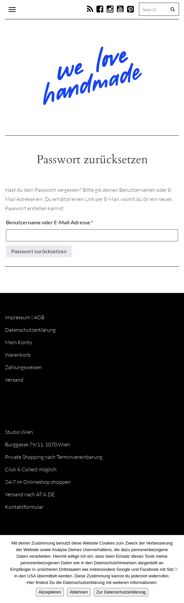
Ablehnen (79, 592)
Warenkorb (18, 354)
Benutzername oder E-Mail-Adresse (64, 221)
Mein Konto (18, 342)
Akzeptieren (50, 592)
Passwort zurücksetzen (38, 251)
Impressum (17, 317)
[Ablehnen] (175, 569)
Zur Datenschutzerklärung (121, 592)
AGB (39, 317)
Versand (14, 379)
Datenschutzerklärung (30, 329)
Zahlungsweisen (23, 367)
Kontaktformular (24, 506)
